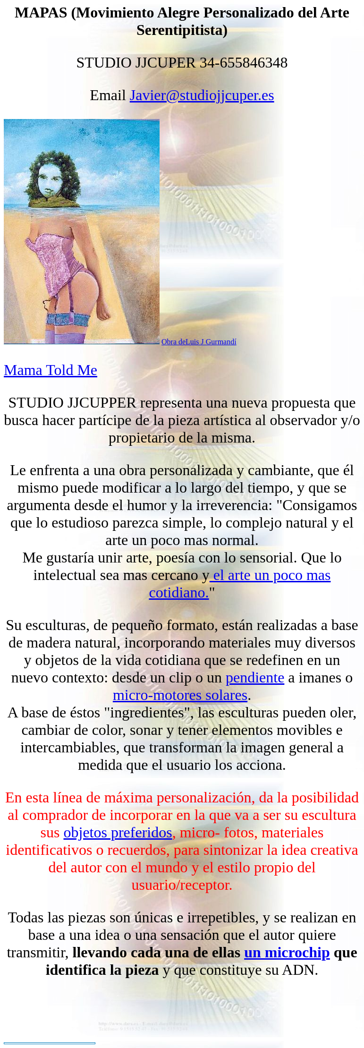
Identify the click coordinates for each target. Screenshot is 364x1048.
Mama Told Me (50, 369)
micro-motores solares (180, 694)
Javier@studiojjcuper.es (202, 94)
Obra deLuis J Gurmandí (199, 342)
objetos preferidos (117, 832)
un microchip (287, 952)
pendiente (255, 677)
